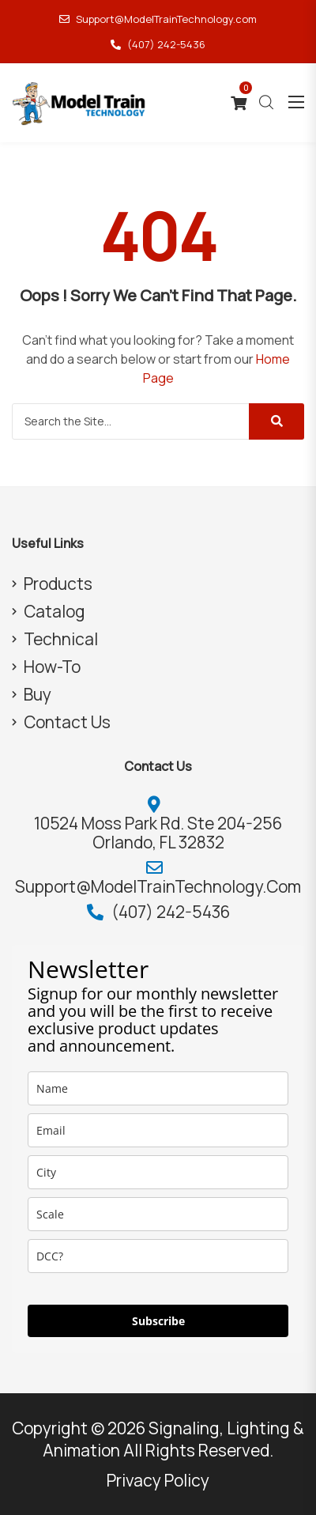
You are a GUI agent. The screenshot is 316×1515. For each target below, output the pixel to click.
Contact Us (67, 721)
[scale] (158, 1214)
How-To (52, 666)
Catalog (54, 611)
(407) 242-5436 (158, 44)
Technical (61, 638)
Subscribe (158, 1320)
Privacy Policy (158, 1480)
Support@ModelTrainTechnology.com (158, 19)
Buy (37, 694)
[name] (158, 1088)
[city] (158, 1172)
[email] (158, 1130)
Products (58, 583)
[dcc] (158, 1256)
